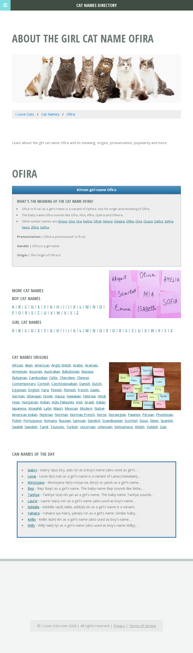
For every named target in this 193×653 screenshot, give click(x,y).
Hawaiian (73, 396)
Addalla (33, 506)
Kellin (32, 519)
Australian (52, 371)
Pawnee (134, 414)
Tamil (43, 426)
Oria (72, 221)
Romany (50, 420)
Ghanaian (34, 396)
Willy (31, 525)
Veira (26, 227)
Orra (138, 221)
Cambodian (38, 377)
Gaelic (95, 389)
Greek (48, 396)
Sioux (143, 420)
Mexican (71, 408)
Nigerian (46, 414)
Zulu (163, 426)
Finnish (56, 389)
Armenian (19, 371)
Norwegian (117, 414)
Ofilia (130, 221)
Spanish (167, 420)
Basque (87, 371)
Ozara (148, 221)
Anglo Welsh (61, 365)
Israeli (89, 402)
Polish (16, 420)
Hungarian (30, 402)
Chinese (83, 377)
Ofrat (97, 221)
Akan (29, 365)
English (33, 389)
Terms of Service (142, 625)
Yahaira (34, 513)
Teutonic (57, 426)
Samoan (79, 420)
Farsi (45, 389)
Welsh (140, 426)
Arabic (78, 365)
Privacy (119, 625)
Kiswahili (35, 408)
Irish (79, 402)
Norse (102, 414)
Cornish (43, 383)
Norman (61, 414)
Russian (65, 420)
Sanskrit (94, 420)
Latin (47, 408)
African (17, 365)
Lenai (32, 476)
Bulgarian (19, 377)
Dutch (97, 383)
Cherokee (67, 377)
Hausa (59, 396)
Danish (84, 383)
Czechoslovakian (64, 383)
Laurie (32, 500)
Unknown (104, 426)
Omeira (119, 221)
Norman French (82, 414)
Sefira (44, 227)
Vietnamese (123, 426)
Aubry (32, 469)
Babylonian (70, 371)
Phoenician (164, 414)
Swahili (17, 426)
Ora (79, 221)
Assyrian (35, 371)
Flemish (70, 389)
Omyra (108, 221)
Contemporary (24, 383)
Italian (100, 402)
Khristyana (36, 482)
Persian (148, 414)
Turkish (72, 426)
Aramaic (91, 365)
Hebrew (89, 396)
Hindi (101, 396)
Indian (45, 402)
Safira (158, 221)
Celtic (53, 377)
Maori (58, 408)
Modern (86, 408)
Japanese (19, 408)
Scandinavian (112, 420)
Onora (62, 221)
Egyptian (19, 389)
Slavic (154, 420)
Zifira (35, 227)
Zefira (168, 221)
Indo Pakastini (63, 402)
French (83, 389)
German (18, 396)
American (42, 365)
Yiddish (152, 426)
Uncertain (88, 426)
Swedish (30, 426)
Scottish (131, 420)
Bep (31, 488)
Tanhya (33, 494)
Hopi (16, 402)
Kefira (87, 221)
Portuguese (32, 420)
